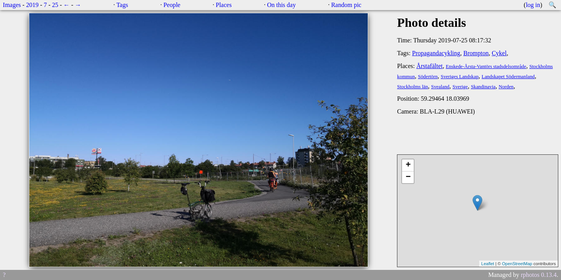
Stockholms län (412, 86)
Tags (122, 5)
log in (533, 5)
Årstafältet (429, 66)
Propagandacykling (436, 53)
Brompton (476, 53)
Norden (506, 86)
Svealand (440, 86)
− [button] (408, 177)
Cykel (499, 53)
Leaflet (487, 263)
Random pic (346, 5)
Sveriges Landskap (459, 76)
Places (224, 5)
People (171, 5)
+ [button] (408, 165)
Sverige (460, 86)
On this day (281, 5)
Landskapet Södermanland (508, 76)
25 (55, 5)
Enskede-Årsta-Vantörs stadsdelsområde (486, 66)
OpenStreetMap (517, 263)
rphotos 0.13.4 (539, 274)
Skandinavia (483, 86)
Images (12, 5)
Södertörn (428, 76)
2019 (32, 5)
